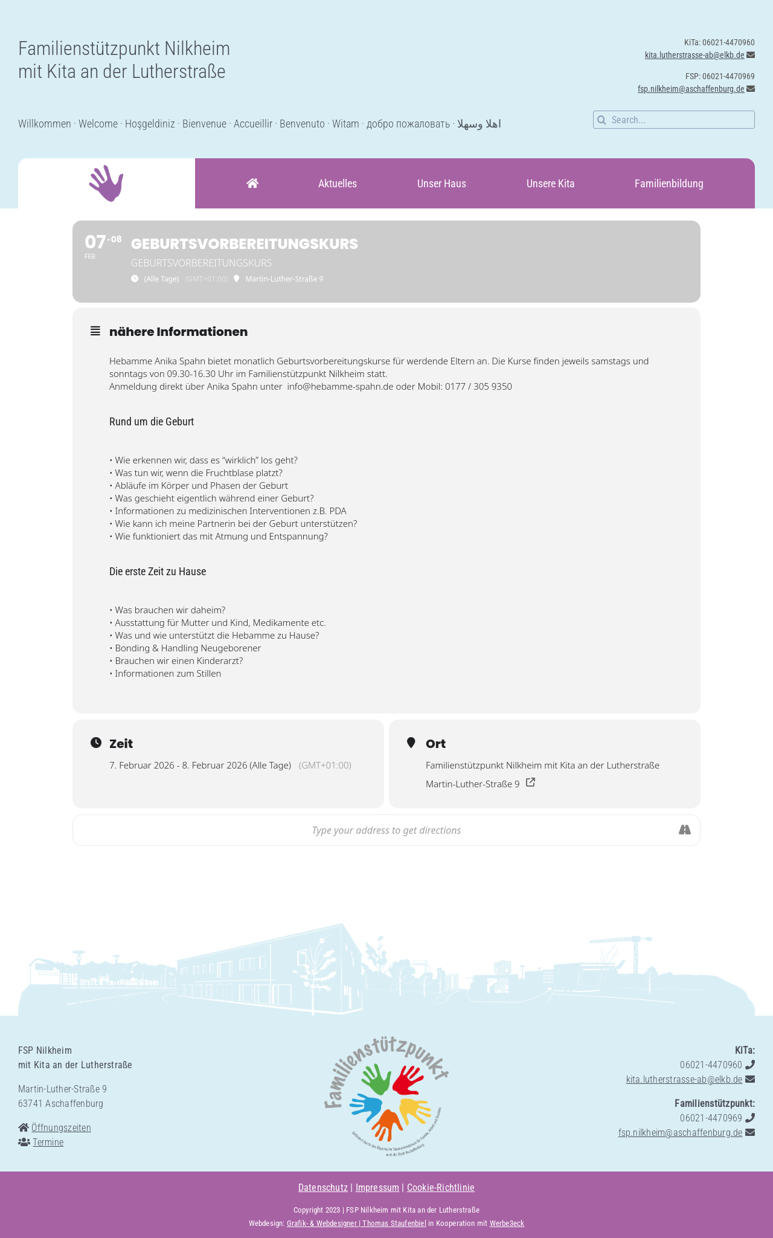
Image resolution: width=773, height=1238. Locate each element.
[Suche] (602, 120)
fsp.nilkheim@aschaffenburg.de (691, 89)
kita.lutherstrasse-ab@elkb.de (695, 55)
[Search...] (674, 120)
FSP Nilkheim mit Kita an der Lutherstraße (413, 1209)
